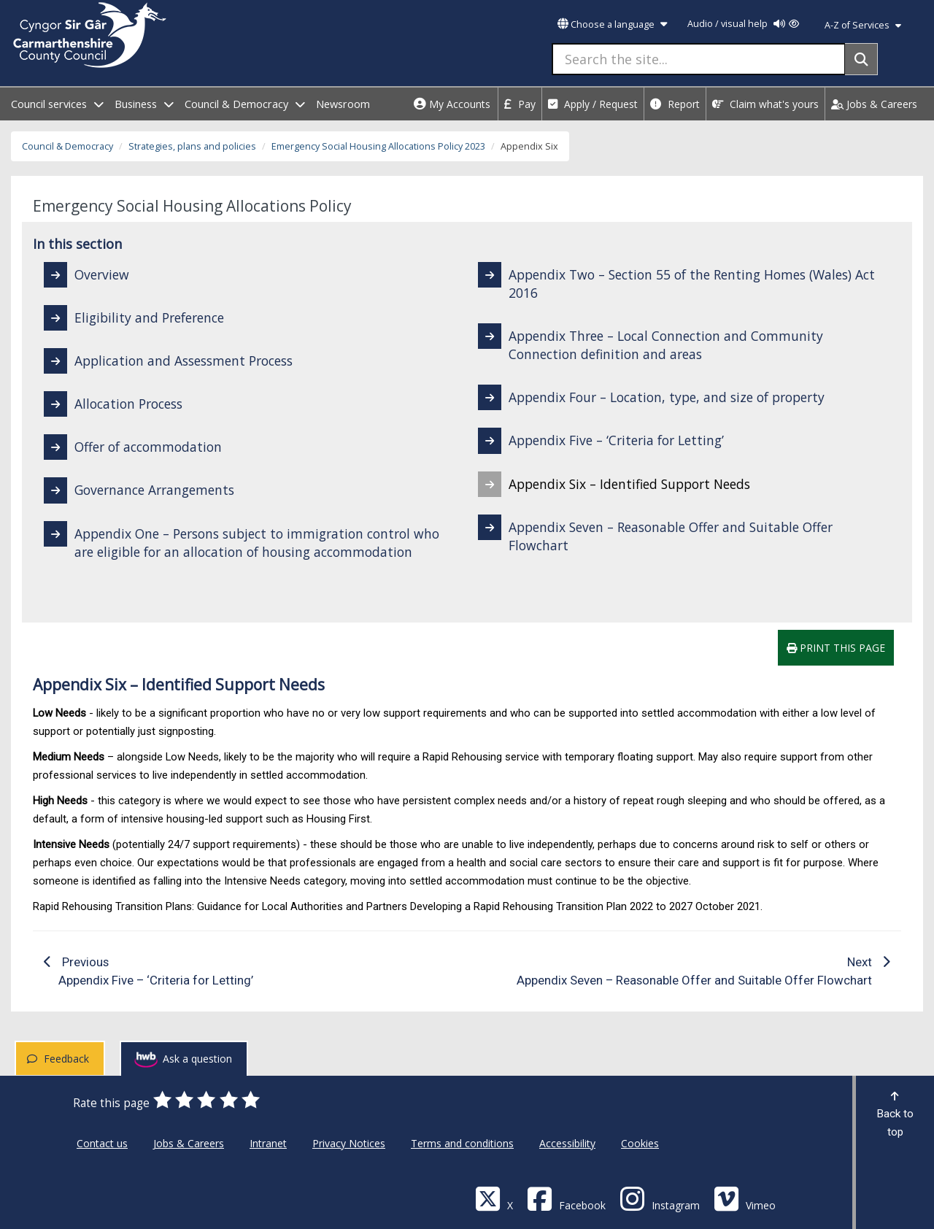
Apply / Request (593, 104)
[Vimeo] (744, 1198)
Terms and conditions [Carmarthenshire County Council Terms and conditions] (462, 1143)
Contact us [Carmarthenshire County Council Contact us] (102, 1143)
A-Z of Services (863, 25)
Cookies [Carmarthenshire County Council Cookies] (640, 1143)
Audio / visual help (743, 24)
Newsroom (343, 104)
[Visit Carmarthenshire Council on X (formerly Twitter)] (494, 1198)
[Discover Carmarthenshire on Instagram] (659, 1198)
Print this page (836, 648)
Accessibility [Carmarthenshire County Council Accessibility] (567, 1143)
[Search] (861, 59)
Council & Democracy (67, 146)
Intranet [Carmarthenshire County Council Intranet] (268, 1143)
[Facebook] (566, 1198)
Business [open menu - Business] (144, 104)
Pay (520, 104)
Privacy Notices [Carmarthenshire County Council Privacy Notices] (348, 1143)
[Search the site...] (699, 59)
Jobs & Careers (874, 104)
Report (675, 104)
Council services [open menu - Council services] (57, 104)
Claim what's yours (765, 104)
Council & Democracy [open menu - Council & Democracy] (245, 104)
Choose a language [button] (612, 24)
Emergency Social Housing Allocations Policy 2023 (378, 146)
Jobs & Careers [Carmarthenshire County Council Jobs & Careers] (188, 1143)
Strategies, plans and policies (192, 146)
